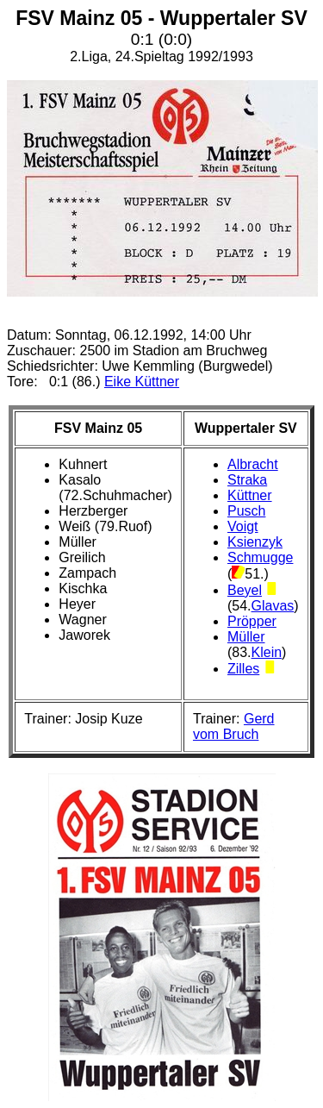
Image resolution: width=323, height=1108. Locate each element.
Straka (247, 480)
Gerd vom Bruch (234, 726)
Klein (267, 652)
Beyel (244, 590)
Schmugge (260, 557)
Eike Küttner (141, 381)
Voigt (242, 526)
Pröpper (251, 621)
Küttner (249, 495)
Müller (246, 636)
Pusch (246, 511)
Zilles (243, 668)
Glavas (273, 605)
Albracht (252, 464)
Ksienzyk (255, 542)
